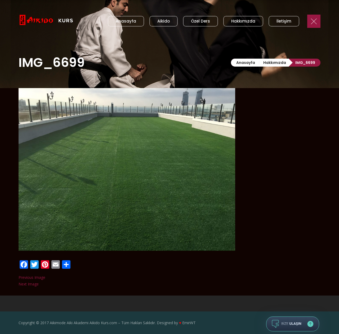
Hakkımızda (274, 62)
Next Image (29, 284)
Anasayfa (245, 62)
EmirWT (189, 322)
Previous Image (32, 277)
